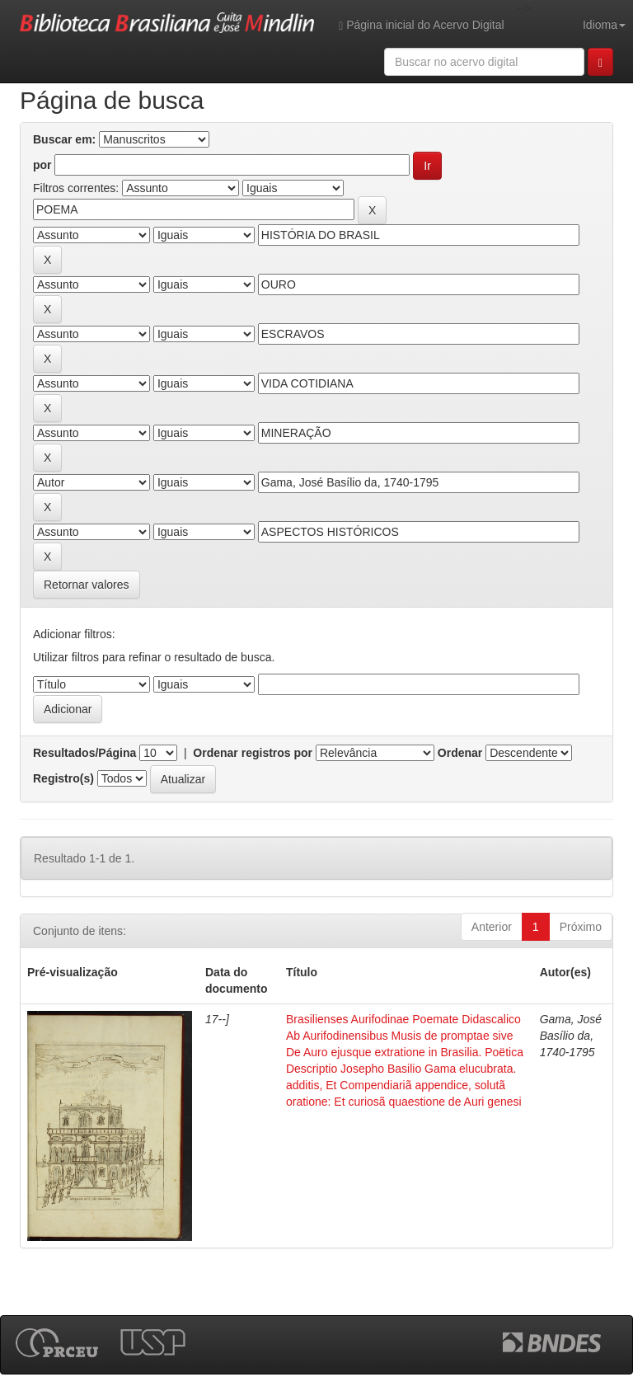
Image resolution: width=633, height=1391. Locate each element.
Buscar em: (64, 139)
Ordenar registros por (252, 752)
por (42, 165)
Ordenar (460, 752)
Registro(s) (63, 778)
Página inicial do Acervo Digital (421, 25)
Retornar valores (86, 584)
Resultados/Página (84, 752)
